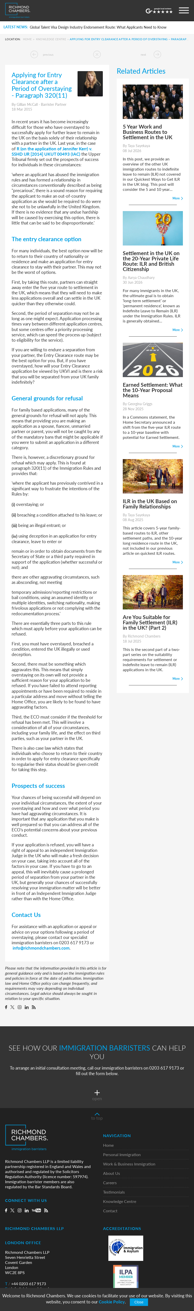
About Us (111, 1173)
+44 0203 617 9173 (25, 1283)
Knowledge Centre (51, 39)
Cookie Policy (112, 1301)
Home (27, 39)
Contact (110, 1211)
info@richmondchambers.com (41, 948)
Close (138, 1302)
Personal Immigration (122, 1154)
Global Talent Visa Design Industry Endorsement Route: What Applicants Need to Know (98, 27)
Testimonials (114, 1192)
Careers (110, 1182)
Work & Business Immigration (129, 1164)
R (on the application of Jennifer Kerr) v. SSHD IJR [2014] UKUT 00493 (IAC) (52, 151)
